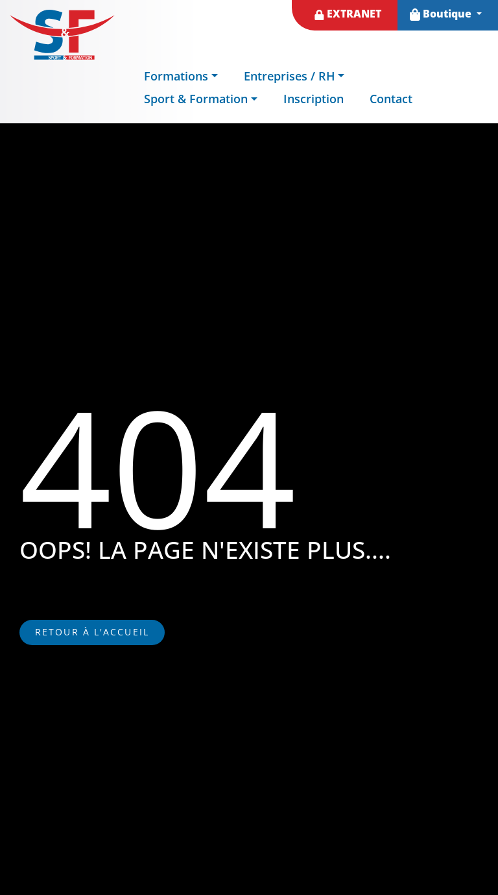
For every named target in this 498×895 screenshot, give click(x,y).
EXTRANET (347, 13)
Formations (176, 76)
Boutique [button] (442, 13)
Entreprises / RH (289, 76)
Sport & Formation (196, 98)
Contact (391, 98)
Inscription (313, 98)
